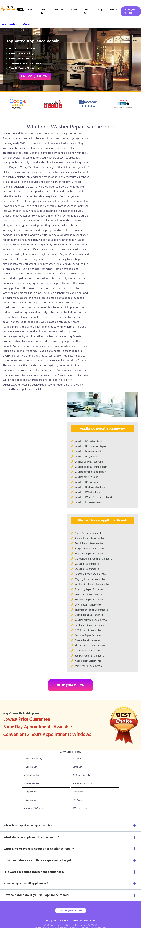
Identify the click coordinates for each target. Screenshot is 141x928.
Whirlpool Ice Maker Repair (89, 462)
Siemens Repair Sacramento (90, 635)
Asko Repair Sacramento (88, 661)
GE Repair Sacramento (87, 564)
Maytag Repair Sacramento (90, 579)
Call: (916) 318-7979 (35, 76)
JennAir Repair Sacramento (89, 656)
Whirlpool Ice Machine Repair (91, 467)
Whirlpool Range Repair (87, 482)
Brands (73, 10)
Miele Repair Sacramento (88, 666)
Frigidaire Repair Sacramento (90, 554)
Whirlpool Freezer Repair (88, 452)
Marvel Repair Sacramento (89, 640)
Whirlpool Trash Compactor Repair (94, 498)
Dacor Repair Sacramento (89, 533)
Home (31, 10)
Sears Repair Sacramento (88, 595)
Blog (99, 10)
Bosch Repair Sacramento (89, 543)
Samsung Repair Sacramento (90, 589)
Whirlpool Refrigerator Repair (91, 487)
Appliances (58, 10)
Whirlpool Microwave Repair (90, 503)
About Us (43, 11)
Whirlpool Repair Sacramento (91, 620)
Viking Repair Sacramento (89, 615)
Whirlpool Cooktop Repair (89, 441)
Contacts (113, 10)
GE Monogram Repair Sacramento (93, 559)
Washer (26, 24)
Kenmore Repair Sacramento (90, 574)
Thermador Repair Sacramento (91, 610)
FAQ (48, 920)
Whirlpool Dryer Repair (87, 457)
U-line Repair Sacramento (88, 651)
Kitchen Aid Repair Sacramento (92, 584)
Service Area (87, 11)
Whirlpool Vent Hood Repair (90, 472)
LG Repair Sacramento (87, 569)
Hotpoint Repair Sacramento (90, 549)
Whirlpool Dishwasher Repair (90, 446)
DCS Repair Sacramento (88, 630)
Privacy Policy (60, 920)
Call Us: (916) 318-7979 (129, 11)
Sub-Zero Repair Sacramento (90, 600)
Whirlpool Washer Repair (88, 492)
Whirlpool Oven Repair (87, 477)
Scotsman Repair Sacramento (91, 625)
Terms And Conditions (83, 920)
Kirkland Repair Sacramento (90, 646)
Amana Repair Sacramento (89, 538)
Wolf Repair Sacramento (88, 605)
